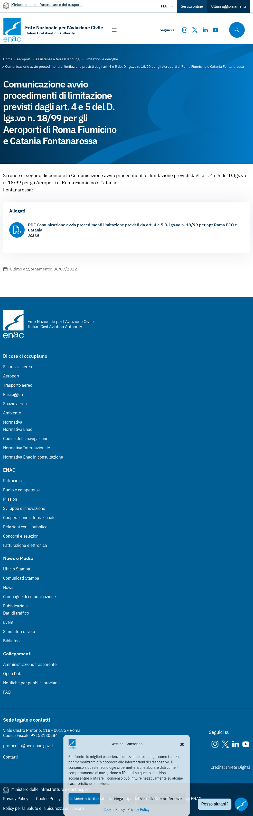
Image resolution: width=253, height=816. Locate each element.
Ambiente (12, 412)
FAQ (7, 692)
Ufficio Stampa (16, 568)
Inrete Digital (238, 767)
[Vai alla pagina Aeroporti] (24, 59)
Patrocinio (12, 480)
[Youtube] (215, 30)
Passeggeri (13, 394)
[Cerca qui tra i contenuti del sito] (235, 30)
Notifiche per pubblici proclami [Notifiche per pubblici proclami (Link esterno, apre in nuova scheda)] (31, 682)
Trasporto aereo (17, 385)
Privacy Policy (138, 809)
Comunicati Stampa (21, 578)
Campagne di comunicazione (29, 596)
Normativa (12, 422)
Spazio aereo (15, 403)
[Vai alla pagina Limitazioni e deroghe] (101, 59)
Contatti (10, 757)
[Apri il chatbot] (241, 804)
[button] (182, 743)
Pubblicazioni (15, 605)
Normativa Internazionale (26, 447)
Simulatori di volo (19, 631)
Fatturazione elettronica (25, 545)
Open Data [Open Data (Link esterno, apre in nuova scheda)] (13, 673)
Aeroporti (12, 375)
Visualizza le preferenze (161, 798)
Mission (10, 499)
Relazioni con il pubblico (25, 526)
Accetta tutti (84, 798)
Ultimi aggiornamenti (228, 6)
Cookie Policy (114, 809)
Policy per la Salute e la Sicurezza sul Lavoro (43, 808)
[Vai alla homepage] (53, 30)
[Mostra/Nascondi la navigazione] (114, 30)
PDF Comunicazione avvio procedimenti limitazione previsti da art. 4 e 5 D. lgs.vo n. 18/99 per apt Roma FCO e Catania (132, 227)
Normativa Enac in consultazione (33, 457)
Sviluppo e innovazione (24, 508)
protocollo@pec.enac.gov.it (28, 745)
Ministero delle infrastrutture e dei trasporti (46, 4)
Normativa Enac (17, 429)
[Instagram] (185, 30)
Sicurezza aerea (17, 366)
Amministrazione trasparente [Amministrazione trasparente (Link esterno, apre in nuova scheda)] (30, 664)
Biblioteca (12, 640)
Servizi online (192, 6)
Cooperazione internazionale (29, 517)
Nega (118, 798)
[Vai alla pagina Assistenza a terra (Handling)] (57, 59)
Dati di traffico (16, 613)
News (8, 587)
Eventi (9, 622)
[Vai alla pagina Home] (8, 59)
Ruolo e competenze (22, 489)
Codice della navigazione (25, 438)
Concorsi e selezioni (21, 536)
